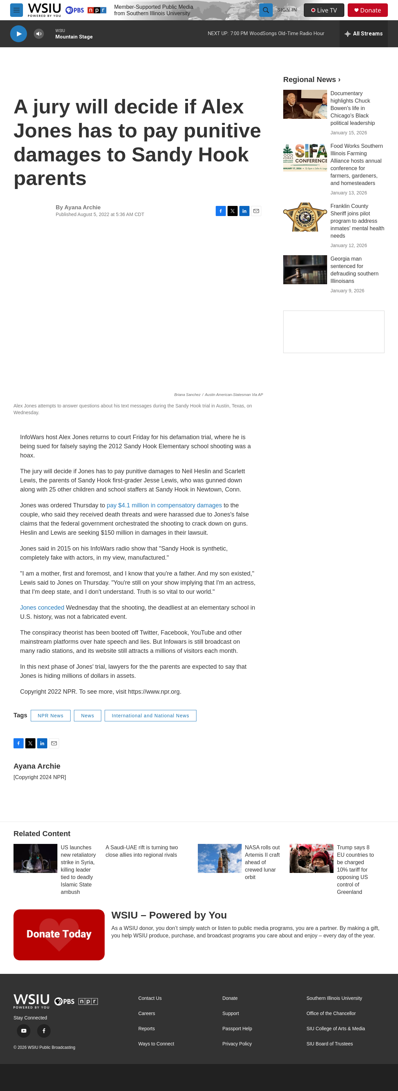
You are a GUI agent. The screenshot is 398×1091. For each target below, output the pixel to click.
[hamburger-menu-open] (16, 10)
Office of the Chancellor (331, 1013)
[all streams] (364, 33)
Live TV (324, 10)
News (87, 715)
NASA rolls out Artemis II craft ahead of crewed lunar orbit (262, 862)
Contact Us (150, 998)
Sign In (287, 9)
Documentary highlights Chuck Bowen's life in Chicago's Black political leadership (352, 108)
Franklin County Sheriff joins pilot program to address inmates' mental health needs (357, 221)
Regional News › (312, 79)
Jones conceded (43, 607)
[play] (18, 34)
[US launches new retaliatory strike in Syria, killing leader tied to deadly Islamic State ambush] (35, 858)
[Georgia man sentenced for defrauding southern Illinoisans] (305, 269)
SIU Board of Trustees (330, 1043)
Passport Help (237, 1028)
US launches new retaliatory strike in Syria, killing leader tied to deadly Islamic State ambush (78, 870)
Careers (146, 1013)
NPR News (50, 715)
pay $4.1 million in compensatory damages (164, 505)
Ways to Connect (156, 1043)
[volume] (39, 34)
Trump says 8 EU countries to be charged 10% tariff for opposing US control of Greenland (355, 870)
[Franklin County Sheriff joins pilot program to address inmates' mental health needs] (305, 217)
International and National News (150, 715)
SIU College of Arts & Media (336, 1028)
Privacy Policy (237, 1043)
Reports (146, 1028)
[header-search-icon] (266, 10)
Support (230, 1013)
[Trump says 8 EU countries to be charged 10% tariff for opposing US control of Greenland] (312, 858)
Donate (370, 10)
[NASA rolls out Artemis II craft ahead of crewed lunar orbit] (220, 858)
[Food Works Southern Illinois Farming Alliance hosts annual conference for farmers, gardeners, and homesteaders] (305, 156)
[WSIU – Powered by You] (59, 934)
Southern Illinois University (334, 998)
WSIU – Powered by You (169, 915)
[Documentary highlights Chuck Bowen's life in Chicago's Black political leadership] (305, 104)
